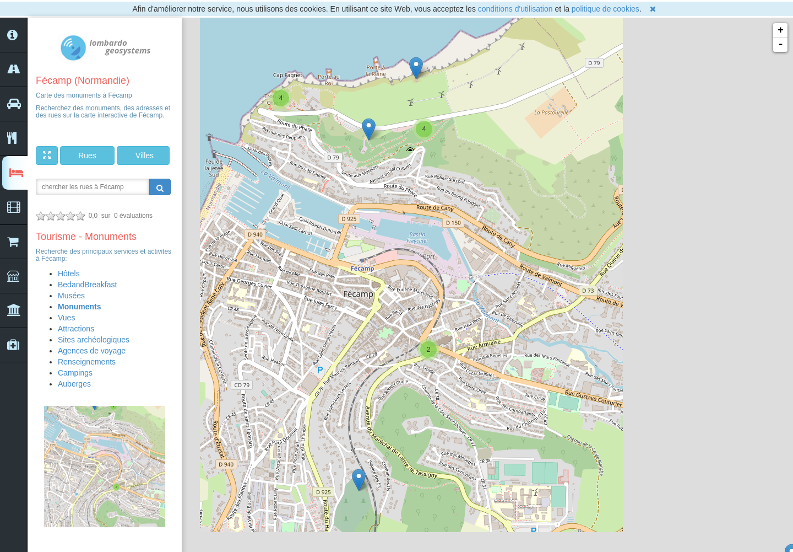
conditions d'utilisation (515, 8)
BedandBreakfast (87, 284)
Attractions (76, 328)
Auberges (74, 383)
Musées (71, 295)
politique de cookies (605, 8)
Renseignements (87, 361)
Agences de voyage (92, 350)
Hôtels (69, 273)
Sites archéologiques (93, 339)
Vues (66, 317)
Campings (75, 372)
